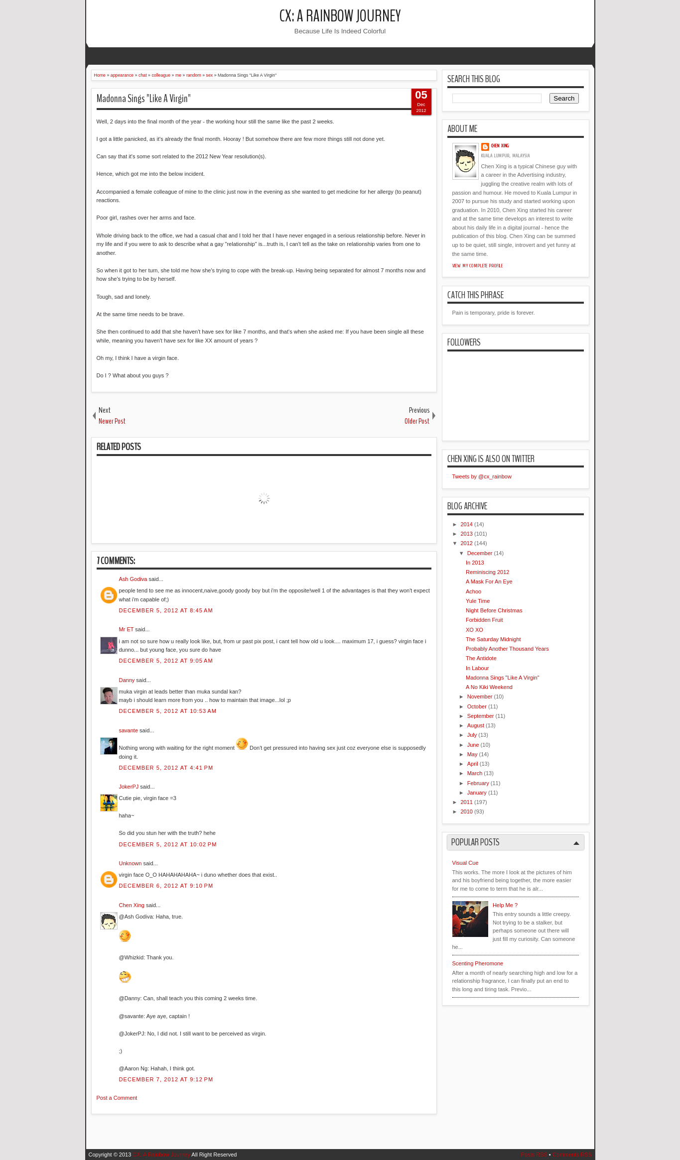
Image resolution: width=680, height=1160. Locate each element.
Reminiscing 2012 (487, 572)
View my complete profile (478, 265)
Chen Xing (131, 905)
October (477, 706)
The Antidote (481, 658)
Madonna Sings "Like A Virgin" (144, 98)
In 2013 (475, 563)
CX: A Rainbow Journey (340, 16)
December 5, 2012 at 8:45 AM (166, 610)
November (480, 696)
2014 (467, 524)
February (478, 783)
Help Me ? (505, 905)
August (475, 725)
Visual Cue (465, 863)
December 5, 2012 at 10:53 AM (168, 711)
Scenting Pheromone (478, 963)
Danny (127, 680)
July (472, 735)
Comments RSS (572, 1155)
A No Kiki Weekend (489, 687)
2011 (467, 802)
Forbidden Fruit (484, 620)
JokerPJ (129, 787)
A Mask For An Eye (489, 581)
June (473, 745)
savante (128, 730)
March (475, 773)
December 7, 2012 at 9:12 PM (166, 1079)
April (472, 764)
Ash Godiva (133, 579)
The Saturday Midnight (493, 639)
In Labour (477, 668)
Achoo (473, 591)
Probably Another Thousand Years (507, 649)
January (477, 793)
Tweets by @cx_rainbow (482, 476)
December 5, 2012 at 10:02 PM (168, 844)
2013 (467, 534)
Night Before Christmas (494, 610)
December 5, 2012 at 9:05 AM (166, 661)
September (480, 716)
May (472, 754)
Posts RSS (534, 1155)
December (480, 553)
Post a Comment (117, 1098)
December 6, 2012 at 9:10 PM (166, 886)
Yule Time (478, 601)
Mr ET (126, 629)
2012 (467, 543)
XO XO (474, 630)
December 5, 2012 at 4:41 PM (166, 768)
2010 (467, 811)
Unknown (130, 863)
